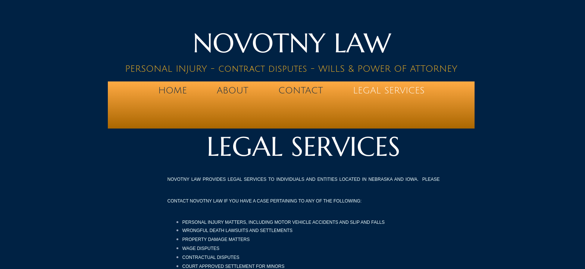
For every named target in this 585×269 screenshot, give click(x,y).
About (232, 90)
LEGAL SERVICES (389, 90)
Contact (300, 90)
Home (172, 90)
